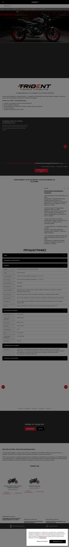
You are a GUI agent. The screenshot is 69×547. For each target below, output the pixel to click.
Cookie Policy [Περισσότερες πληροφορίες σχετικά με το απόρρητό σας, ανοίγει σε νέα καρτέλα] (43, 544)
